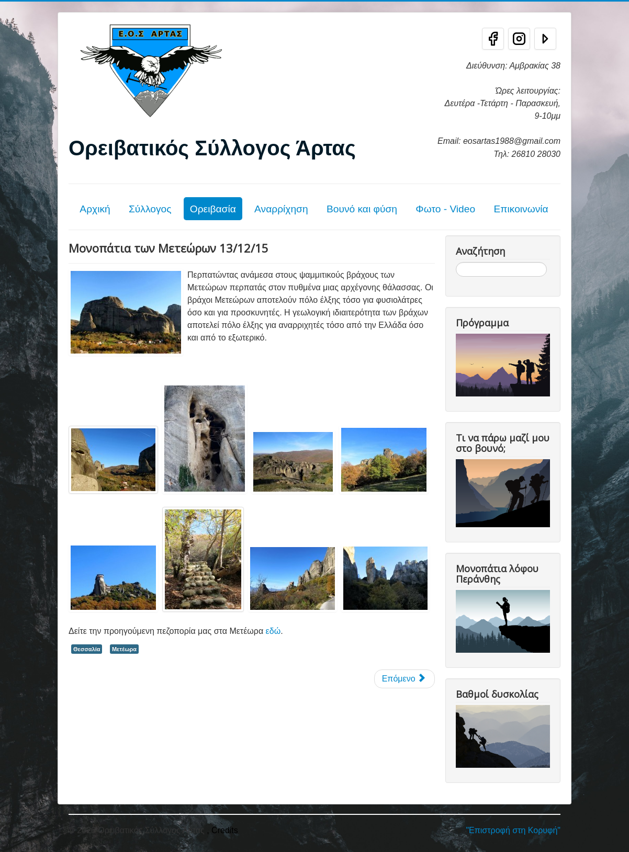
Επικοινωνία (520, 208)
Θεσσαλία (86, 649)
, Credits (222, 830)
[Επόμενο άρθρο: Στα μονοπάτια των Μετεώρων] (404, 678)
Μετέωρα (124, 649)
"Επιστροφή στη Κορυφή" (513, 830)
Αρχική (95, 208)
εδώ (273, 631)
